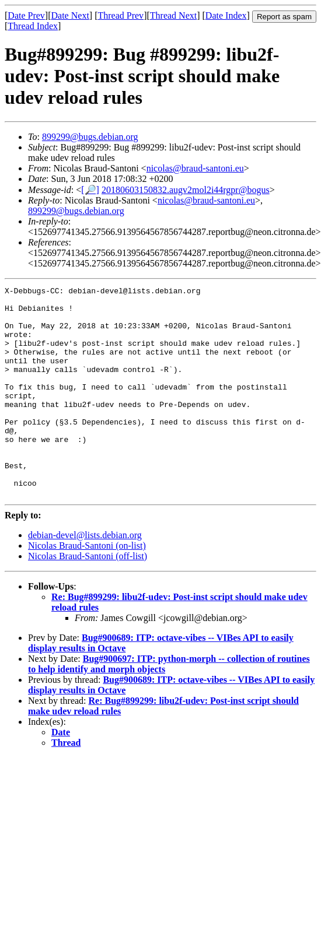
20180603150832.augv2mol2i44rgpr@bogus (186, 190)
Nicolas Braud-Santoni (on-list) (87, 587)
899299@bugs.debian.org (90, 137)
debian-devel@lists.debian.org (85, 577)
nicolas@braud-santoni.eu (195, 168)
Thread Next (173, 15)
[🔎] (90, 190)
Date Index (226, 15)
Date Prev (26, 15)
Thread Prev (120, 15)
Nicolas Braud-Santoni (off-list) (87, 598)
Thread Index (33, 26)
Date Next (70, 15)
